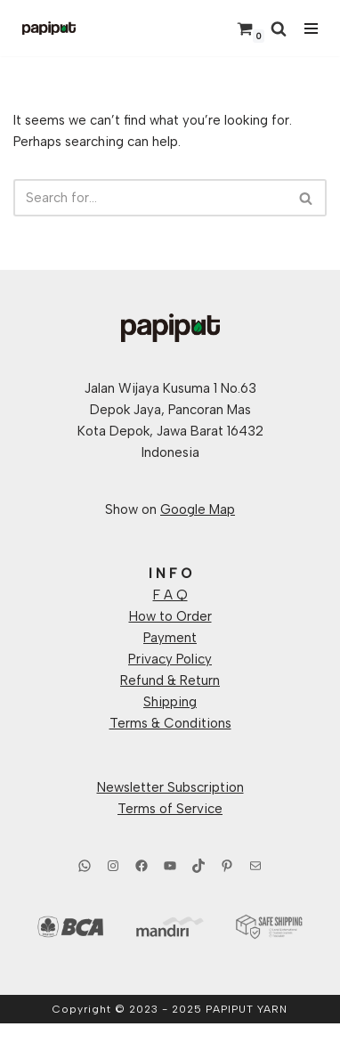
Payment (170, 638)
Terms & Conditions (170, 723)
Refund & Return (170, 680)
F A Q (170, 595)
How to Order (170, 616)
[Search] (279, 28)
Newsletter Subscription (170, 787)
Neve (93, 1041)
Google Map (197, 509)
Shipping (170, 702)
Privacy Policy (170, 659)
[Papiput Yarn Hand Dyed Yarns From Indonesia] (49, 28)
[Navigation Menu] (311, 28)
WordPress (230, 1041)
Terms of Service (170, 809)
